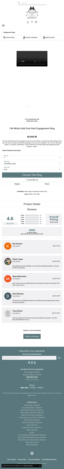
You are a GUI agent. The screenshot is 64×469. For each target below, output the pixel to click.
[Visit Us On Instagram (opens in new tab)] (32, 362)
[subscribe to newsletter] (59, 358)
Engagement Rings (9, 32)
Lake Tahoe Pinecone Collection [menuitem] (32, 410)
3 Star (22, 219)
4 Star (22, 217)
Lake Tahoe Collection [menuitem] (32, 405)
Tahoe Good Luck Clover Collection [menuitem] (32, 417)
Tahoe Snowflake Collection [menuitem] (32, 422)
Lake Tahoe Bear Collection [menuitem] (32, 408)
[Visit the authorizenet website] (32, 453)
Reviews (32, 209)
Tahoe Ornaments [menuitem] (32, 442)
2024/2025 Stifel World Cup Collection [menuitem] (32, 437)
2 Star (22, 221)
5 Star (22, 215)
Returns (47, 184)
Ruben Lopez (17, 259)
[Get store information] (32, 380)
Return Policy (11, 459)
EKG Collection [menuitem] (32, 425)
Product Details (32, 204)
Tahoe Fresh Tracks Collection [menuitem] (32, 415)
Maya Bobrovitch (19, 276)
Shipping (17, 184)
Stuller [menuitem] (32, 432)
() (40, 215)
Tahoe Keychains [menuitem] (32, 445)
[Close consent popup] (40, 465)
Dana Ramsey (18, 294)
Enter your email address (32, 354)
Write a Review (32, 336)
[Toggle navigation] (4, 25)
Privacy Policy (22, 459)
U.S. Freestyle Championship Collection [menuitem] (31, 435)
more (35, 146)
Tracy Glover (17, 311)
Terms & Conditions (34, 459)
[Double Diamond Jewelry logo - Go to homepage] (32, 12)
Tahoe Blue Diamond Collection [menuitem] (32, 412)
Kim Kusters (17, 244)
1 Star (22, 223)
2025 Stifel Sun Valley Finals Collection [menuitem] (32, 440)
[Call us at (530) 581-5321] (32, 377)
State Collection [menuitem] (32, 430)
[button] (28, 22)
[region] (32, 81)
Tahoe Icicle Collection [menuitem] (32, 420)
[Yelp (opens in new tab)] (35, 362)
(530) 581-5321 (32, 121)
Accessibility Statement (49, 459)
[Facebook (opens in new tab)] (29, 362)
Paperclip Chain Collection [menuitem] (32, 427)
